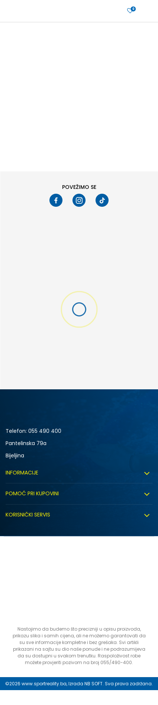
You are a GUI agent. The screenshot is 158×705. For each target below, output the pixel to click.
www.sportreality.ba (44, 683)
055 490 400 (44, 431)
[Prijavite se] (130, 11)
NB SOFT (93, 683)
